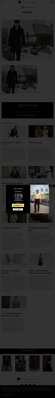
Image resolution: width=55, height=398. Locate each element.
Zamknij (52, 186)
